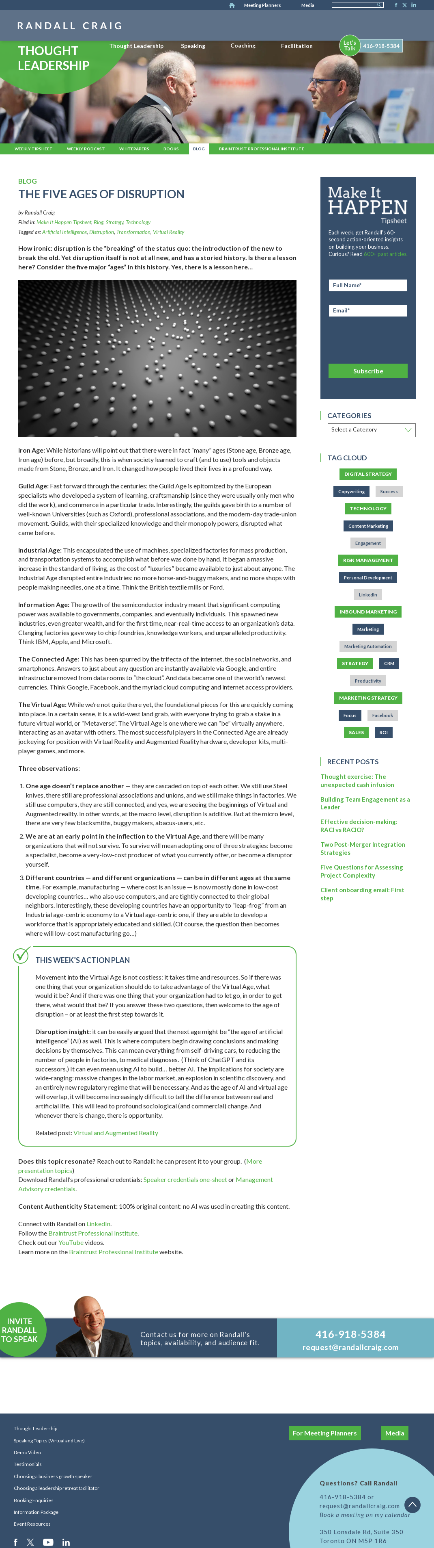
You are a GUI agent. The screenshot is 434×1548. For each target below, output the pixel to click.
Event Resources (32, 1524)
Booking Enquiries (34, 1500)
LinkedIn (412, 5)
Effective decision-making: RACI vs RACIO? (358, 825)
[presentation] (368, 339)
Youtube (49, 1542)
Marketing (368, 629)
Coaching (243, 45)
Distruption (101, 232)
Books (171, 148)
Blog (199, 148)
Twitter (403, 5)
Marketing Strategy (368, 698)
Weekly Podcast (86, 148)
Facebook (394, 5)
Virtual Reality (168, 232)
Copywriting (351, 491)
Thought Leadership (136, 45)
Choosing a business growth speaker (53, 1476)
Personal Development (368, 577)
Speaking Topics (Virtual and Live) (49, 1440)
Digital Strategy (368, 474)
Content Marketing (368, 526)
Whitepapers (134, 148)
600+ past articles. (386, 254)
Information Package (36, 1512)
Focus (350, 715)
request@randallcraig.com (351, 1347)
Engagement (368, 543)
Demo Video (27, 1452)
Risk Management (368, 560)
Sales (356, 732)
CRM (389, 663)
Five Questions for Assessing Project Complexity (361, 871)
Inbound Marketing (368, 612)
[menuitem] (136, 44)
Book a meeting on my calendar (365, 1514)
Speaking (193, 45)
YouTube (71, 1242)
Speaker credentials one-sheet (185, 1179)
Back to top (415, 1508)
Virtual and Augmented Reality (115, 1132)
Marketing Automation (368, 646)
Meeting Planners (262, 5)
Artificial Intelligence (64, 232)
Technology (138, 222)
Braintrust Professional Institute (261, 148)
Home (232, 6)
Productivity (368, 680)
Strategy (114, 222)
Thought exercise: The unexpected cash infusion (357, 780)
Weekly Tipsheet (34, 148)
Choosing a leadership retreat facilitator (56, 1488)
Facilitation (297, 45)
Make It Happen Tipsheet (64, 222)
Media (307, 5)
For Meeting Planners (325, 1433)
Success (389, 491)
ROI (384, 732)
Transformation (133, 232)
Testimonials (28, 1464)
